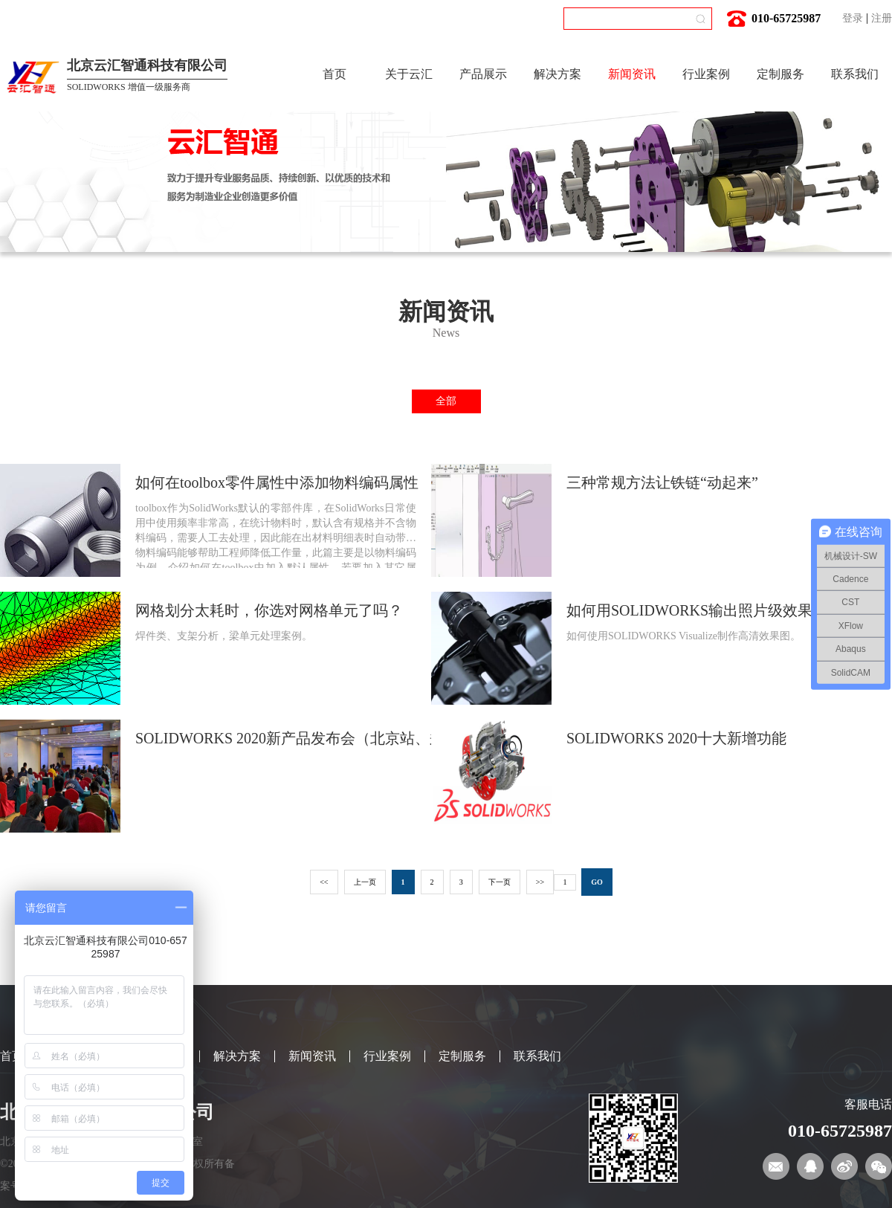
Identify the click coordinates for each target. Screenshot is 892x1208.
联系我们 (855, 74)
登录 (852, 18)
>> (540, 882)
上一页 (365, 882)
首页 (334, 74)
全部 (446, 401)
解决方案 (557, 74)
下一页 (499, 882)
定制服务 (780, 74)
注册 (881, 18)
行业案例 (706, 74)
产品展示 (483, 74)
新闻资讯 (632, 74)
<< (324, 882)
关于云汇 (409, 74)
